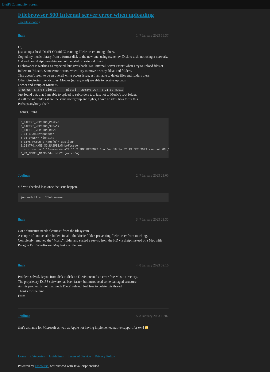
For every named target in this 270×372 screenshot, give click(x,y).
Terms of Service (79, 356)
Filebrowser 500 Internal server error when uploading (86, 14)
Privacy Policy (105, 356)
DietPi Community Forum (20, 4)
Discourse (41, 366)
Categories (37, 356)
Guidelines (56, 356)
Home (22, 356)
